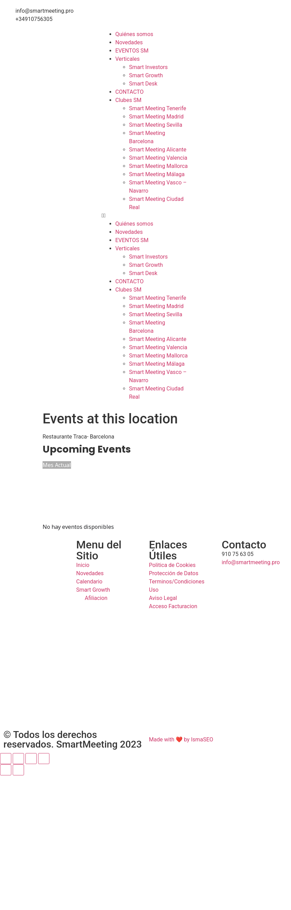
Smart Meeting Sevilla (155, 125)
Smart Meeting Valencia (158, 158)
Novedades (129, 42)
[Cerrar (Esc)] (43, 758)
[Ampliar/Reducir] (5, 758)
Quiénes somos (134, 34)
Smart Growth (146, 75)
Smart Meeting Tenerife (157, 108)
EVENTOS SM (132, 50)
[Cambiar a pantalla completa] (18, 758)
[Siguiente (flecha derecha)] (18, 769)
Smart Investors (148, 67)
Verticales (127, 59)
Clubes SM (128, 100)
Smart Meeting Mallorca (158, 166)
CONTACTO (129, 92)
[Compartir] (31, 758)
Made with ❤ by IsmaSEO (181, 739)
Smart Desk (143, 83)
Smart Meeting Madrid (156, 116)
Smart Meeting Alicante (157, 149)
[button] (145, 216)
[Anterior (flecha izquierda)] (5, 769)
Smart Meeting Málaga (157, 174)
